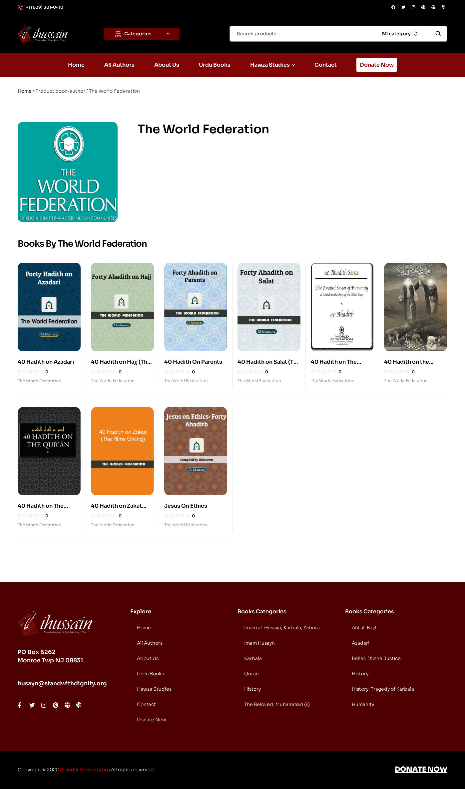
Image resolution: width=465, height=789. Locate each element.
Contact (146, 704)
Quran (251, 674)
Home (25, 91)
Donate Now (151, 720)
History (252, 689)
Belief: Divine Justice (376, 658)
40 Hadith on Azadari (46, 361)
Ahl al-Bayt (364, 628)
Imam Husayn (259, 643)
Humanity (363, 704)
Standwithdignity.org (85, 770)
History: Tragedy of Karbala (383, 689)
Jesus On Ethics (185, 505)
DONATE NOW (421, 769)
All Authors (150, 643)
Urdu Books (150, 674)
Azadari (360, 643)
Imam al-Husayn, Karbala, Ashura (282, 628)
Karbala (253, 658)
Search (438, 34)
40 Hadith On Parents (193, 361)
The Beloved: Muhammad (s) (277, 704)
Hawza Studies (154, 689)
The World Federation (39, 380)
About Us (148, 658)
